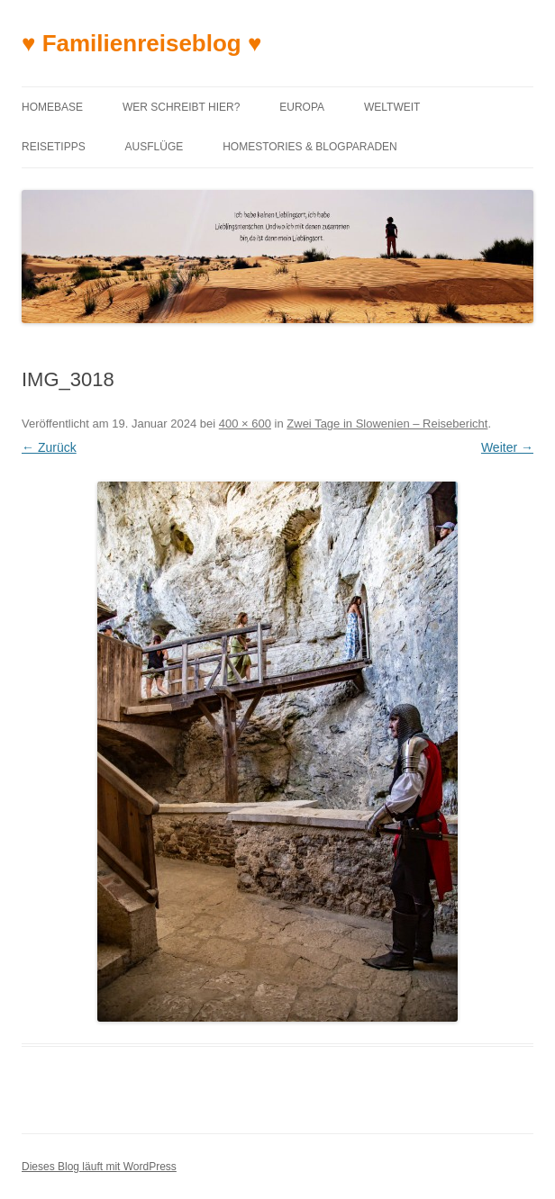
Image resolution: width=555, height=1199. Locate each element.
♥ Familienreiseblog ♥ (141, 43)
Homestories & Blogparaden (310, 146)
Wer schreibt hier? (181, 107)
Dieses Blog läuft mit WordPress (99, 1166)
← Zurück (49, 447)
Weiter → (507, 447)
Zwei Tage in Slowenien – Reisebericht (387, 423)
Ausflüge (154, 146)
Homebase (52, 107)
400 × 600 (245, 423)
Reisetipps (54, 146)
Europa (301, 107)
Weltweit (392, 107)
